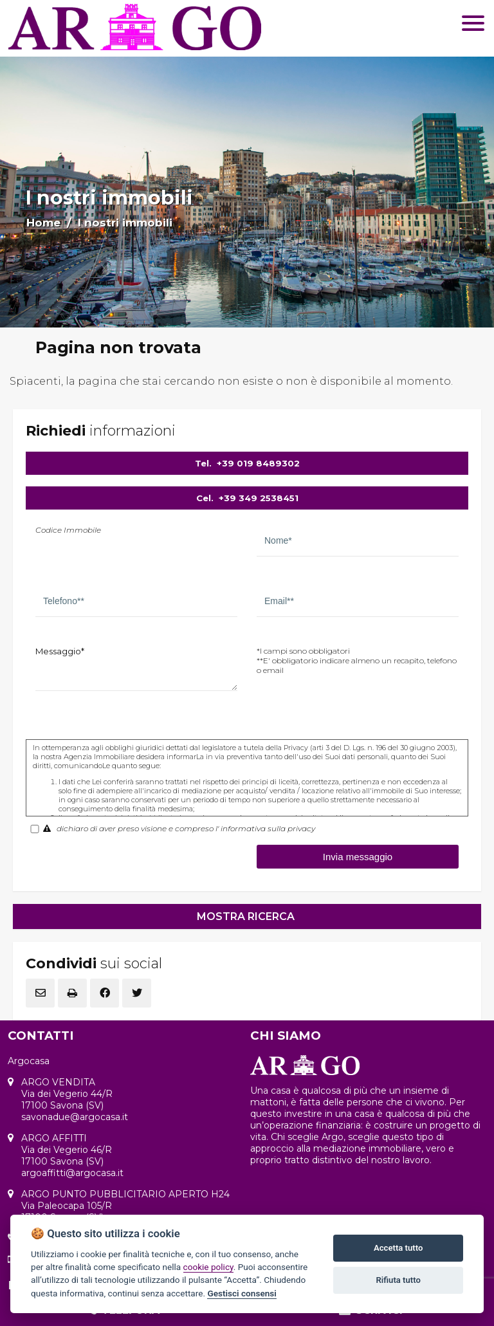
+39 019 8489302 (258, 463)
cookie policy (208, 1267)
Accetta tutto (398, 1248)
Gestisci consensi (241, 1293)
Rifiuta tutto (398, 1280)
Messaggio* (59, 651)
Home (43, 222)
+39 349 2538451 (258, 498)
